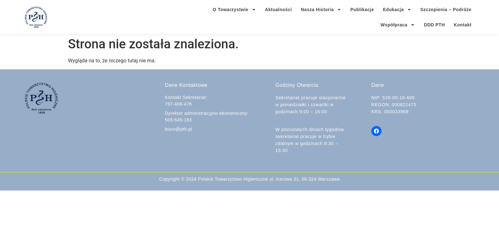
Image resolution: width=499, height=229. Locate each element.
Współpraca (398, 24)
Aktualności (278, 9)
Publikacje (362, 9)
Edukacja (397, 9)
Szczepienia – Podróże (446, 9)
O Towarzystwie (234, 9)
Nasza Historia (321, 9)
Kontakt (463, 24)
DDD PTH (434, 24)
